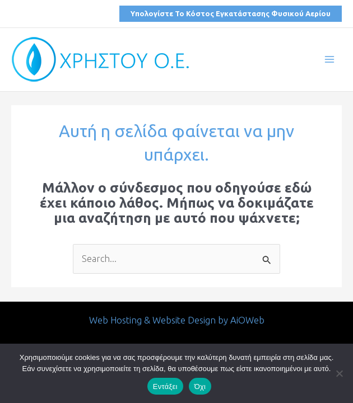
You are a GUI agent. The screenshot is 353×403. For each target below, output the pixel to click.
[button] (230, 14)
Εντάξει (165, 386)
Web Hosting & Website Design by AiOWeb (176, 320)
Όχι (200, 386)
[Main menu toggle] (329, 59)
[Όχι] (339, 373)
